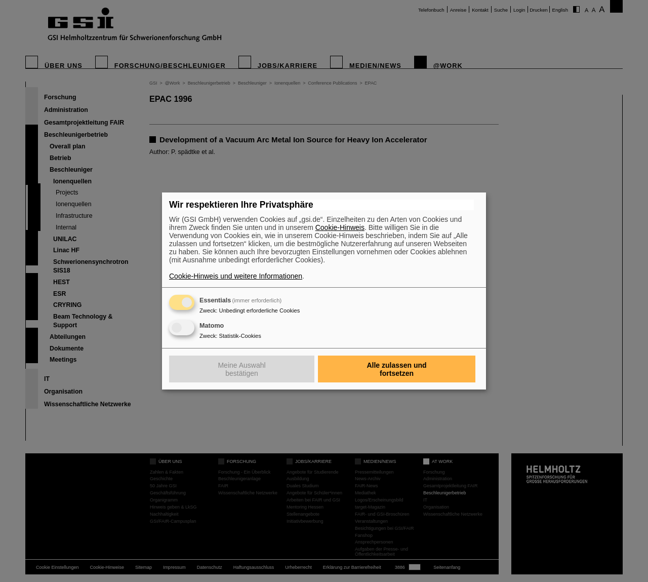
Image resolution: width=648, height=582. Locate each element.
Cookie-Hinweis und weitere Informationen (235, 276)
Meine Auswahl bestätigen (241, 369)
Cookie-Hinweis (339, 227)
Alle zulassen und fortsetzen (396, 369)
